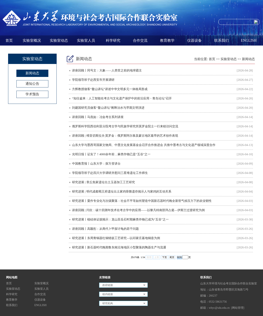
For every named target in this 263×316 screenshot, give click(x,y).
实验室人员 (86, 40)
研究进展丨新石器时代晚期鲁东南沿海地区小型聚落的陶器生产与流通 (119, 247)
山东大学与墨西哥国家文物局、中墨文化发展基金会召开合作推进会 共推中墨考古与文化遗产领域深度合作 (143, 145)
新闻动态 (32, 73)
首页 (9, 40)
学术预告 (32, 94)
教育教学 (167, 40)
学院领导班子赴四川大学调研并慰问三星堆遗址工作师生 (110, 172)
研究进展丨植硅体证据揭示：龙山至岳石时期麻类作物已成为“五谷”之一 (120, 219)
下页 (164, 257)
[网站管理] (237, 307)
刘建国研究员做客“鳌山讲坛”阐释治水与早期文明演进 (108, 107)
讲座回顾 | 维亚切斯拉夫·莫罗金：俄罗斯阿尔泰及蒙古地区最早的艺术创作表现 (125, 135)
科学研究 (113, 40)
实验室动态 (59, 40)
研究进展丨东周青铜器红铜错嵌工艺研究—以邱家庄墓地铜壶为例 (116, 238)
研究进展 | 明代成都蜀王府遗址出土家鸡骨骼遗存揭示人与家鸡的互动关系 (121, 191)
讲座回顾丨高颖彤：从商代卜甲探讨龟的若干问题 (105, 228)
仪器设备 (194, 40)
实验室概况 (32, 40)
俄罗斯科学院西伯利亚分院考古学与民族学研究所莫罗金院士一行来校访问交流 (125, 126)
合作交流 (140, 40)
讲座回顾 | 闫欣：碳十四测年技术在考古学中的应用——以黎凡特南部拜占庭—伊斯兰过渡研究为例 (138, 210)
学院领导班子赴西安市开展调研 (93, 79)
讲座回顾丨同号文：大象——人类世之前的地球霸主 (107, 70)
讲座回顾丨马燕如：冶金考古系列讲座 (98, 117)
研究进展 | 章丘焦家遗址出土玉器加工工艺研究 (103, 182)
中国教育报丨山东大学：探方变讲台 (96, 163)
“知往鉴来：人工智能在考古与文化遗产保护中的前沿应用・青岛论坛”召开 (122, 98)
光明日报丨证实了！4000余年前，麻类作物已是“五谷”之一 (111, 154)
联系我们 (221, 40)
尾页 (172, 257)
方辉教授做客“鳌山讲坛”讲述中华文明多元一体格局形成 (109, 89)
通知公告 (32, 84)
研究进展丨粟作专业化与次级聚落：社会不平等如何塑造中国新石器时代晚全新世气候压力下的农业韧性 (142, 200)
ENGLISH (249, 40)
